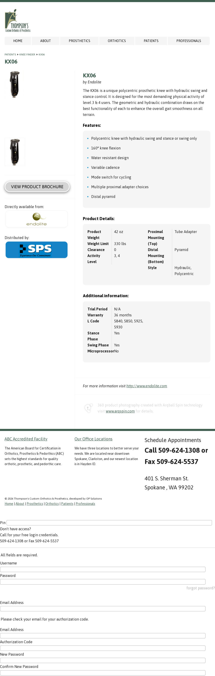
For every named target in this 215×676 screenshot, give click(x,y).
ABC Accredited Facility (26, 439)
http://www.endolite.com (146, 386)
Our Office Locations (93, 439)
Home (17, 41)
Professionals (188, 41)
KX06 (42, 54)
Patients (151, 41)
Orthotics (117, 41)
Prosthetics (79, 41)
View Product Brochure (37, 186)
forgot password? (201, 588)
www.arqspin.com (120, 411)
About (45, 41)
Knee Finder (27, 54)
